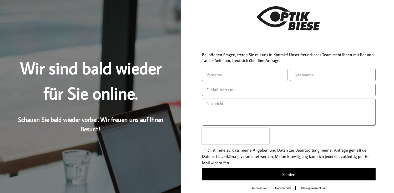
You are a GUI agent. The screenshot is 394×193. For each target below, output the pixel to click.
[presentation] (235, 136)
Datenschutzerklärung (221, 156)
